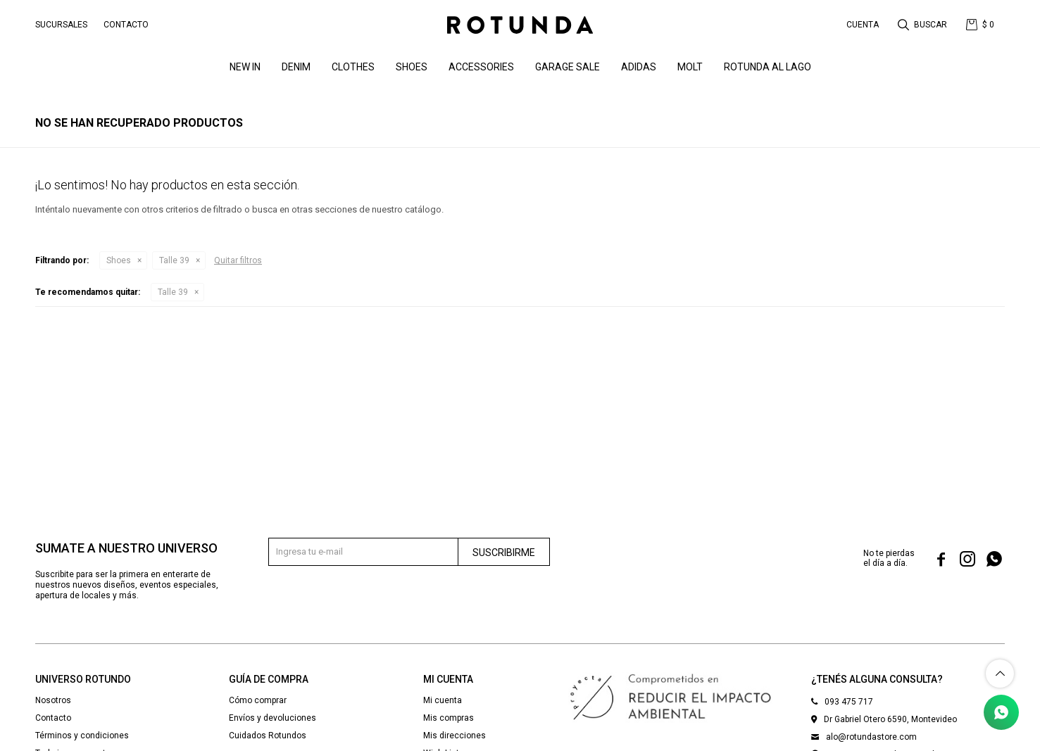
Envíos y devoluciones (272, 718)
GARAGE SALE (567, 66)
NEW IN (245, 66)
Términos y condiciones (82, 735)
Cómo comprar (258, 700)
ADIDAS (638, 66)
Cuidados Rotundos (267, 735)
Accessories (481, 66)
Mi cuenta (442, 700)
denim (296, 66)
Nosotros (53, 700)
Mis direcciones (454, 735)
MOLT (690, 66)
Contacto (126, 25)
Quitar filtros (238, 260)
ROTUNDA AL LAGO (767, 66)
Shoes (411, 66)
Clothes (353, 66)
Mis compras (448, 718)
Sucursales (61, 25)
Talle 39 (174, 260)
